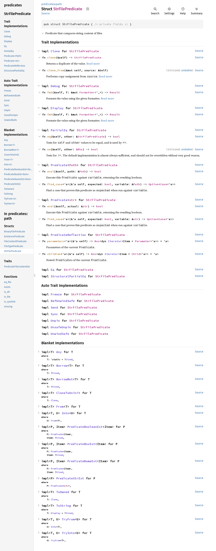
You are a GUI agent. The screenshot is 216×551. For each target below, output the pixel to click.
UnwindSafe (60, 334)
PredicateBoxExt (81, 444)
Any (59, 352)
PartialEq (59, 130)
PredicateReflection (68, 235)
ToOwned (62, 492)
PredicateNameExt (82, 461)
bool (116, 136)
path (59, 4)
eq (49, 136)
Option (153, 184)
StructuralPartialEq (68, 276)
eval (50, 171)
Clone (55, 51)
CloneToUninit (68, 393)
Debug (55, 86)
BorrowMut (64, 379)
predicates (48, 4)
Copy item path (87, 9)
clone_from (55, 70)
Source (45, 13)
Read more (93, 63)
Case (163, 184)
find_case (54, 184)
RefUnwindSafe (63, 301)
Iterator (115, 241)
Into (65, 413)
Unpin (55, 321)
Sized (69, 359)
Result (115, 92)
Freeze (56, 294)
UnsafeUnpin (61, 327)
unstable (186, 70)
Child (136, 254)
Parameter (142, 241)
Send (54, 307)
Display (57, 108)
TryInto (68, 533)
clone (51, 57)
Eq (52, 270)
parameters (55, 241)
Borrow (61, 366)
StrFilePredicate (84, 51)
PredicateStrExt (70, 478)
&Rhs (79, 149)
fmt (49, 92)
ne (49, 149)
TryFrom (68, 519)
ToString (63, 506)
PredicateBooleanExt (85, 427)
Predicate (59, 165)
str (72, 200)
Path (73, 165)
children (54, 254)
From (60, 406)
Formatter (86, 92)
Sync (54, 314)
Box (97, 241)
